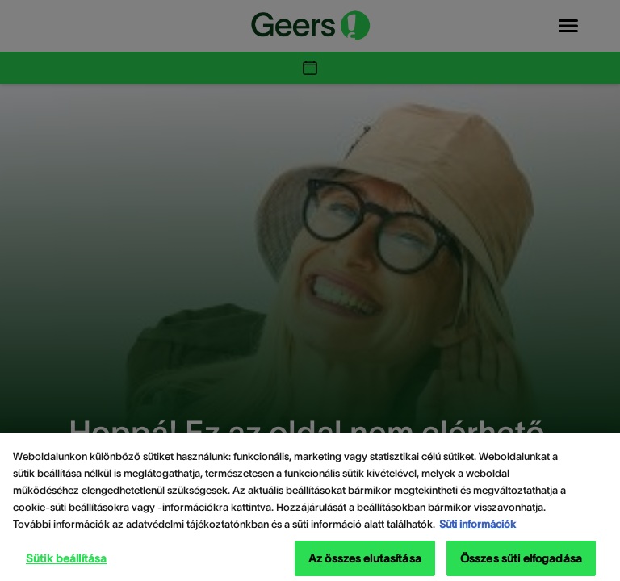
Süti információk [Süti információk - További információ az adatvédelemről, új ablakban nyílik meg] (477, 531)
